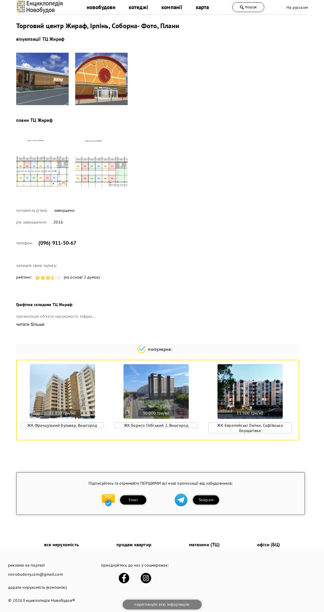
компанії (172, 7)
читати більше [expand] (30, 324)
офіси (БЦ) (268, 545)
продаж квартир (133, 545)
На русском (297, 7)
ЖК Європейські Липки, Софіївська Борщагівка (249, 428)
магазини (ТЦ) (204, 545)
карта (202, 7)
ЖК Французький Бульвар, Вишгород (62, 425)
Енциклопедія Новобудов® (49, 600)
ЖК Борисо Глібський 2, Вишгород (156, 425)
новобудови (101, 7)
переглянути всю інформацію (162, 604)
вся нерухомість (61, 545)
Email (133, 499)
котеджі (138, 7)
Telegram (206, 499)
